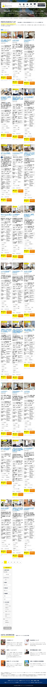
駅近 (6, 616)
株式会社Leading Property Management (5, 259)
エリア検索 (20, 6)
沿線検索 (23, 6)
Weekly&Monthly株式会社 (6, 139)
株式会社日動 (29, 203)
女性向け (6, 604)
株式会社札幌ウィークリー (17, 86)
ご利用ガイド (34, 6)
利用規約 (17, 682)
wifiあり (6, 620)
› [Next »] (20, 562)
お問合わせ (4, 78)
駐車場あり (7, 622)
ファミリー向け (8, 606)
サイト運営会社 (31, 682)
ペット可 (6, 609)
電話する (9, 77)
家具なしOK (7, 614)
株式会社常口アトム (7, 202)
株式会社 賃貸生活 (30, 142)
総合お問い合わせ (41, 5)
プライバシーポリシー (24, 682)
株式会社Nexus (29, 85)
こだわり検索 (31, 6)
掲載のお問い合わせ (38, 682)
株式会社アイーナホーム (8, 80)
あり (6, 579)
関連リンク (7, 682)
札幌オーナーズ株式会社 (19, 193)
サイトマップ (12, 682)
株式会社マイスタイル (19, 139)
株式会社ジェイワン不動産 (17, 260)
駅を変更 (7, 574)
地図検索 (27, 6)
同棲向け (6, 607)
